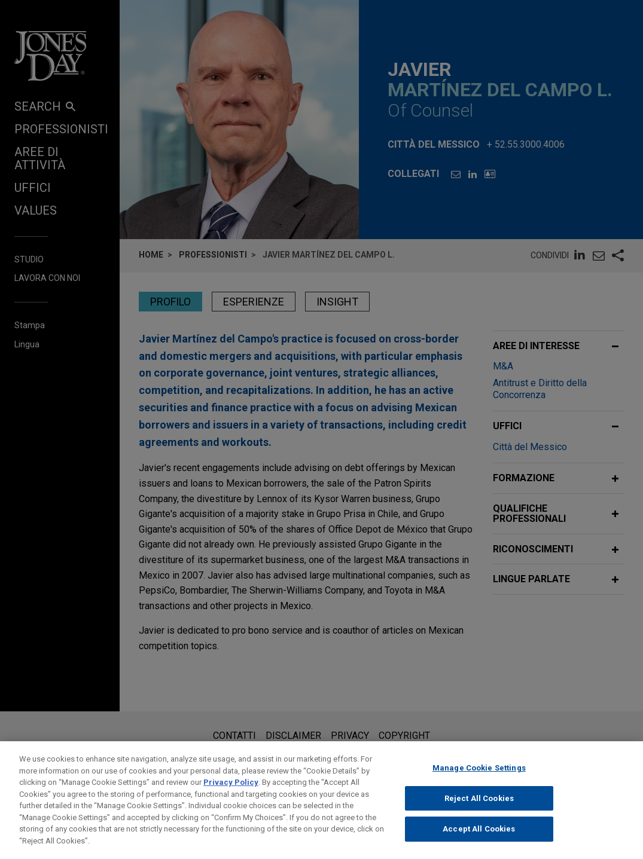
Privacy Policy (230, 791)
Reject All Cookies (479, 807)
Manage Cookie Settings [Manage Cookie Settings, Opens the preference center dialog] (479, 777)
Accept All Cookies (479, 838)
